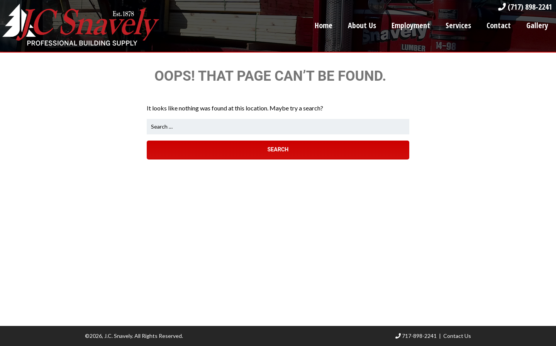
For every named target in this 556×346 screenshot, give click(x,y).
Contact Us (457, 335)
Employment (411, 25)
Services (458, 25)
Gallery (537, 25)
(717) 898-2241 (525, 7)
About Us (362, 25)
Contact (498, 25)
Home (323, 25)
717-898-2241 (416, 335)
